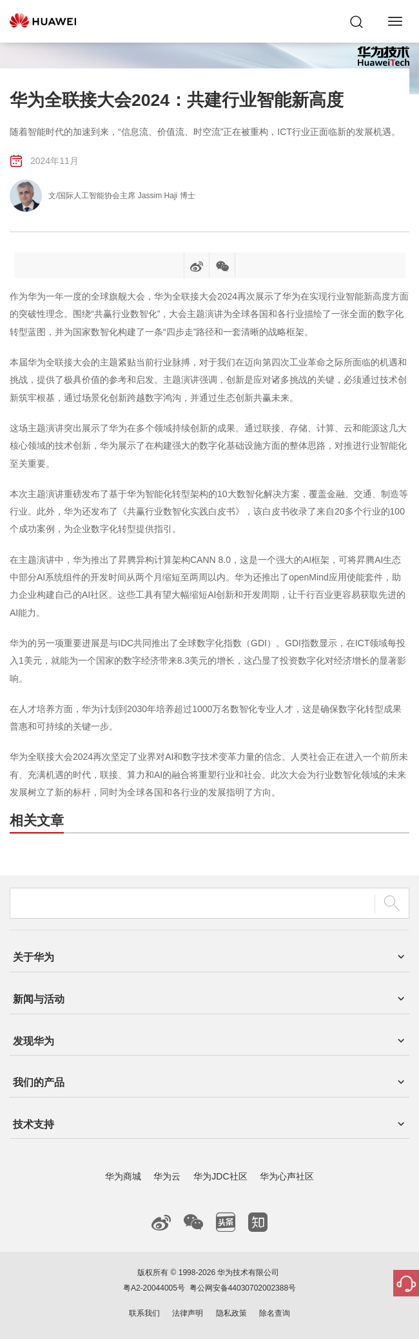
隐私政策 (231, 1313)
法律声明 (187, 1313)
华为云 (166, 1176)
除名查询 (274, 1313)
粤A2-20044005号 (154, 1288)
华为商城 (123, 1176)
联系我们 (144, 1313)
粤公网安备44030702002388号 (243, 1288)
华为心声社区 (287, 1176)
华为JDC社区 (220, 1176)
